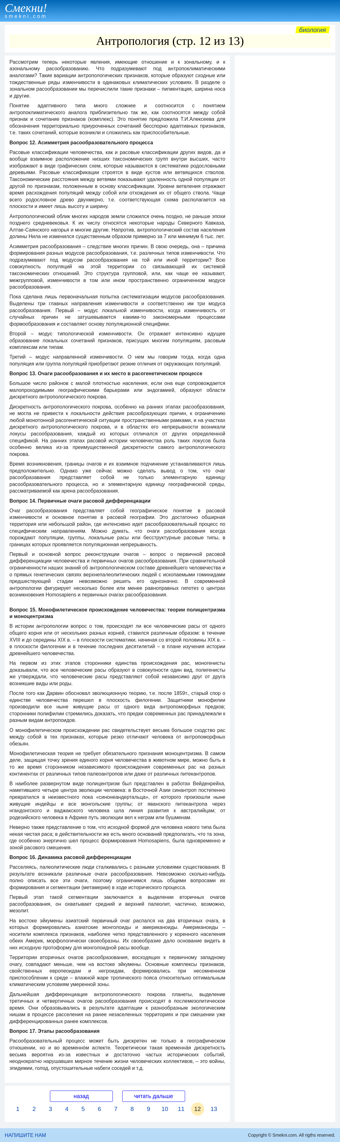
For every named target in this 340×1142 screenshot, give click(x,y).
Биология (313, 29)
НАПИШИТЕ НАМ (25, 1135)
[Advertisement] (285, 98)
